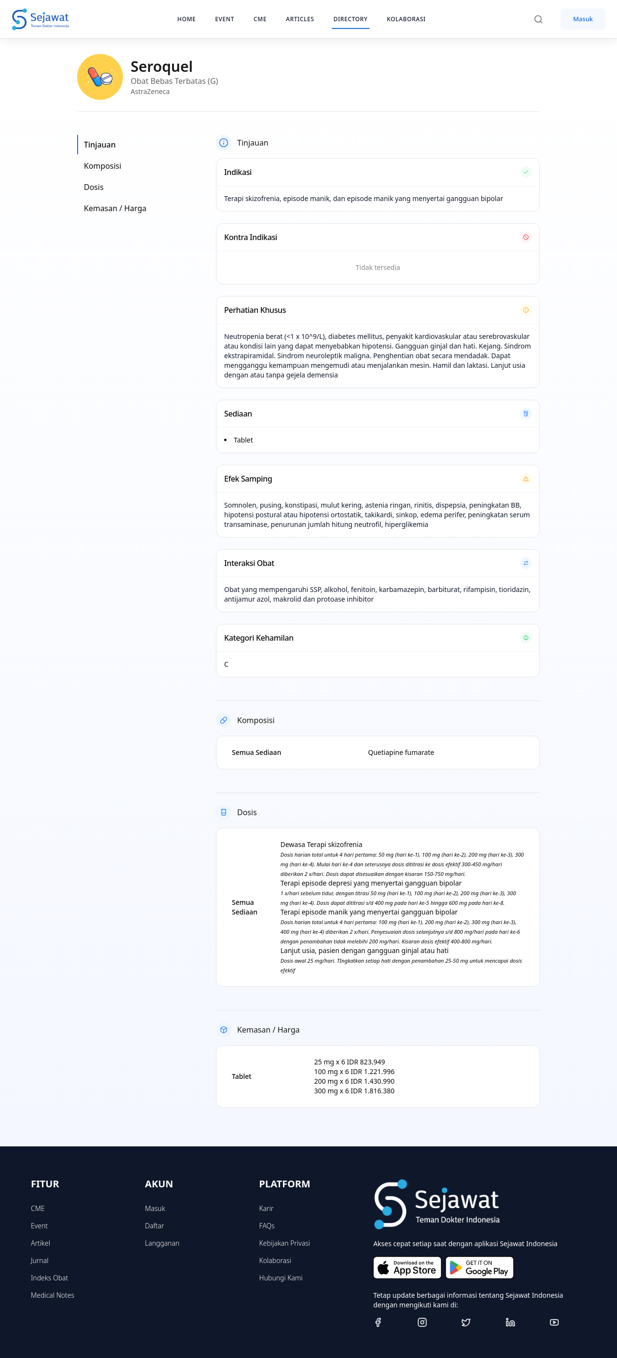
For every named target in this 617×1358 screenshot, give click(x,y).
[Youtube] (568, 1322)
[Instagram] (435, 1322)
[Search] (543, 19)
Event (39, 1225)
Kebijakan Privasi (284, 1243)
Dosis (94, 187)
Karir (266, 1208)
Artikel (40, 1243)
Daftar (154, 1225)
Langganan (162, 1243)
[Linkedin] (524, 1322)
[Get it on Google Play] (479, 1267)
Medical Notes (52, 1295)
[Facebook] (391, 1322)
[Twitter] (479, 1322)
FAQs (267, 1225)
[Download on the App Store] (407, 1267)
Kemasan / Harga (115, 208)
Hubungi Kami (281, 1277)
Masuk (583, 18)
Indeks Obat (49, 1277)
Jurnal (39, 1260)
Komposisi (102, 166)
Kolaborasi (275, 1260)
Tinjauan (100, 144)
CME (38, 1208)
